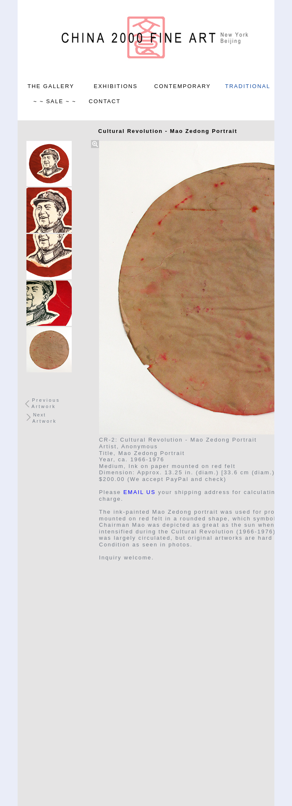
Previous (46, 400)
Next (39, 414)
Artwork (43, 406)
